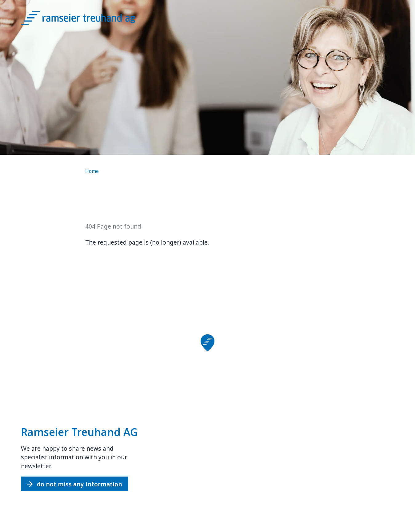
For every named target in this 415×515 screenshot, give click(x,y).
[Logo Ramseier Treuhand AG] (85, 20)
